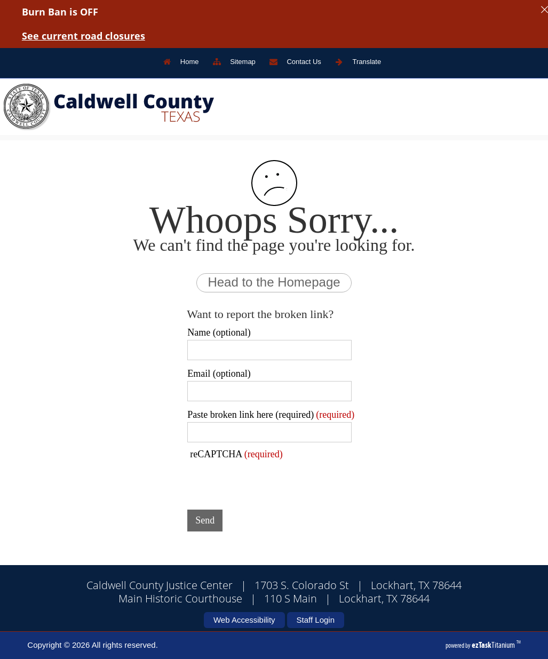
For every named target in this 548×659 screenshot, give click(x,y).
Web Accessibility (244, 619)
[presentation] (268, 481)
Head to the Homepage (274, 282)
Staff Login (316, 619)
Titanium (494, 645)
